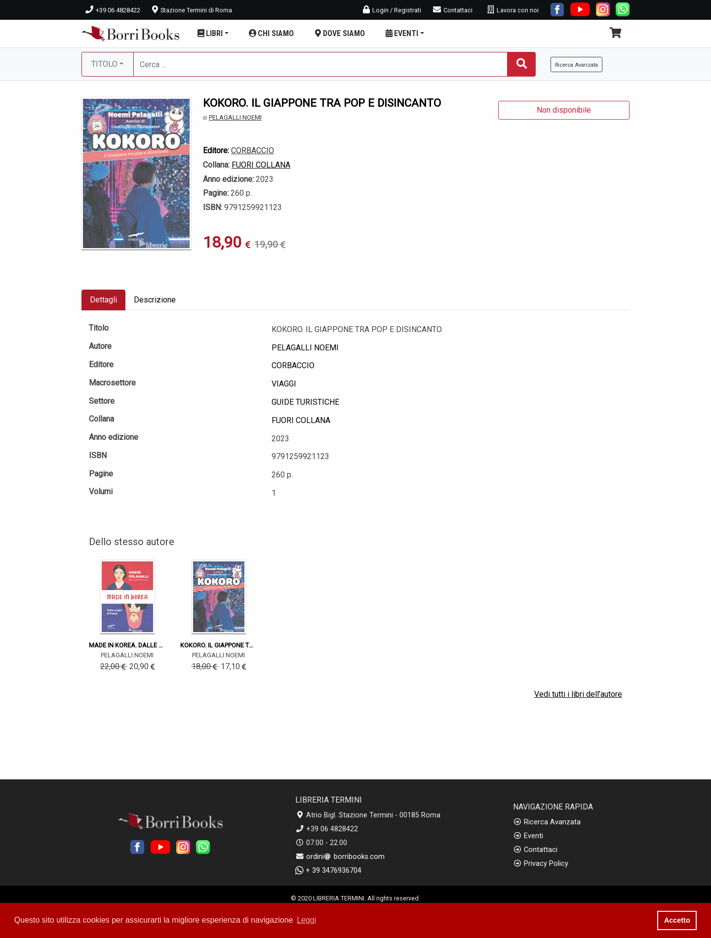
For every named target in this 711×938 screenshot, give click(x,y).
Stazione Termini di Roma (192, 10)
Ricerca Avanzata (552, 822)
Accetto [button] (677, 920)
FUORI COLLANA (261, 165)
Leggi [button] (306, 920)
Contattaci (453, 10)
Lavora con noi (513, 10)
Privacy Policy (546, 863)
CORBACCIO (252, 150)
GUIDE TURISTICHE (305, 402)
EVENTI (404, 33)
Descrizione (155, 299)
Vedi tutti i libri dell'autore (578, 694)
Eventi (533, 836)
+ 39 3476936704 (328, 870)
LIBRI (212, 33)
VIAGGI (284, 383)
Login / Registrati (392, 10)
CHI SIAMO (271, 33)
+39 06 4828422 (112, 10)
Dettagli (103, 299)
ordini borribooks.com (345, 857)
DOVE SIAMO (339, 33)
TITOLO (104, 64)
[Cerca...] (320, 64)
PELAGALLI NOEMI (235, 117)
